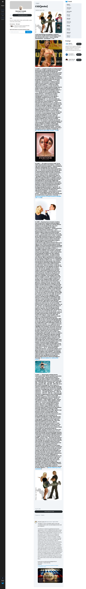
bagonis (16, 26)
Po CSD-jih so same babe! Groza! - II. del (47, 130)
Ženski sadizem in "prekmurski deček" (46, 358)
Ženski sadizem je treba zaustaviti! (48, 468)
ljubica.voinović (22, 26)
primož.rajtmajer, (26, 25)
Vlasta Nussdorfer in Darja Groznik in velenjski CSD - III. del (48, 197)
